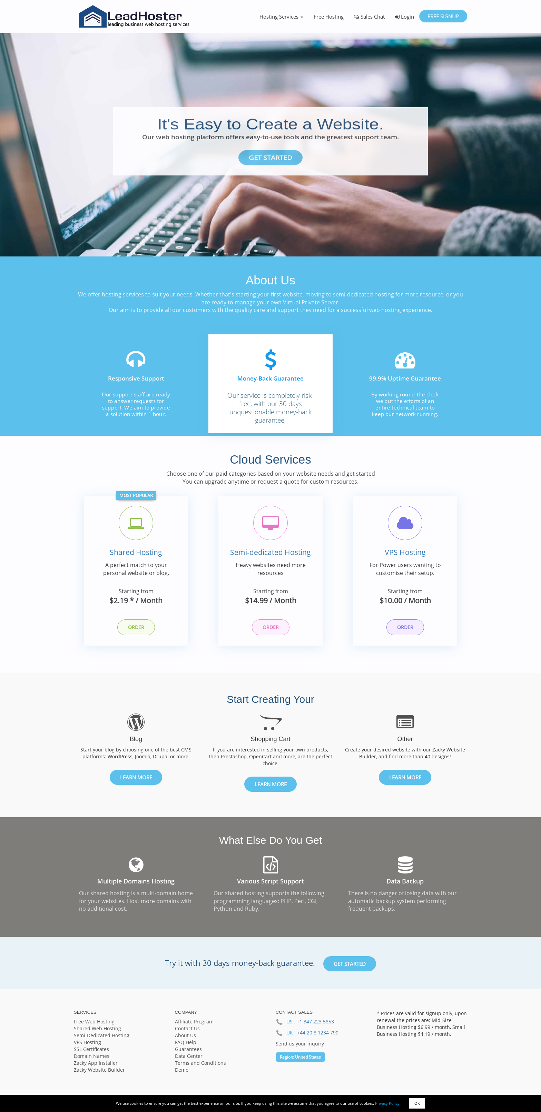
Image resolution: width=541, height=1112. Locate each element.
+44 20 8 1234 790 (317, 1033)
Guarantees (188, 1050)
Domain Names (91, 1056)
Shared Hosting (136, 553)
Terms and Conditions (200, 1063)
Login (404, 16)
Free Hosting (329, 16)
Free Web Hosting (94, 1022)
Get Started (270, 158)
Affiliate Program (194, 1022)
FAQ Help (185, 1043)
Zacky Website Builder (99, 1070)
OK (417, 1103)
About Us (185, 1036)
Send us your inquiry (300, 1044)
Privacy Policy (387, 1103)
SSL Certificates (91, 1050)
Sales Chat (369, 16)
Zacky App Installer (96, 1063)
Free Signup (443, 16)
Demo (181, 1070)
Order (136, 627)
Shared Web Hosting (97, 1029)
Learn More (136, 778)
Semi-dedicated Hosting (270, 553)
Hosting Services (281, 16)
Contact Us (187, 1029)
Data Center (189, 1056)
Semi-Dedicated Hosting (101, 1036)
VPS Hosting (405, 553)
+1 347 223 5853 (315, 1022)
